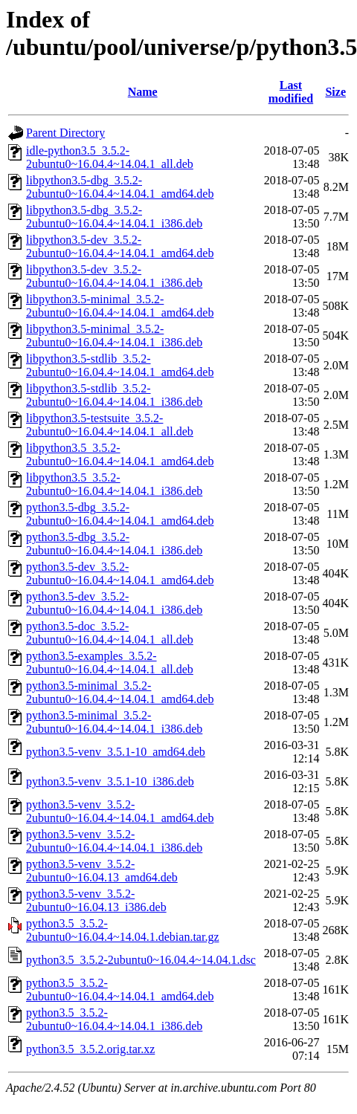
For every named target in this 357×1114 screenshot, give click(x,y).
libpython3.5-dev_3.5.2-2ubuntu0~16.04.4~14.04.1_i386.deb (114, 276)
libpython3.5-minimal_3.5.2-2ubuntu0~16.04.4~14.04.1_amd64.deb (119, 306)
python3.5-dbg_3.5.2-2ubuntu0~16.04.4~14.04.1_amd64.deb (119, 514)
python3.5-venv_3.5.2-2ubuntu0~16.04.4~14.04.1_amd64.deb (119, 811)
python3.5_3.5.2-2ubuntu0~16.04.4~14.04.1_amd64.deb (119, 990)
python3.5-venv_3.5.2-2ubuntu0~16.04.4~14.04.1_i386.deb (114, 841)
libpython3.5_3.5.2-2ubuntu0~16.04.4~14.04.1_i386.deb (114, 484)
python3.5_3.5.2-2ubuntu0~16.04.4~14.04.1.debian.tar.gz (122, 930)
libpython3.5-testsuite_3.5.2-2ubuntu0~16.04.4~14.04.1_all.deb (109, 425)
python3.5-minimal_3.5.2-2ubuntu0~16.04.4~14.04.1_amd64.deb (119, 692)
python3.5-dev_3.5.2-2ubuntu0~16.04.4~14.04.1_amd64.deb (119, 573)
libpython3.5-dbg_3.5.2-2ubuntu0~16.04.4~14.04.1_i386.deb (114, 217)
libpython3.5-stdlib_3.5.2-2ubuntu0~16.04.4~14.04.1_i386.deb (114, 395)
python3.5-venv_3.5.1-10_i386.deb (110, 781)
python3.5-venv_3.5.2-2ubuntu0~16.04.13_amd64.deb (102, 871)
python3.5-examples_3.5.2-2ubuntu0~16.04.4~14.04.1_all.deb (109, 663)
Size (335, 91)
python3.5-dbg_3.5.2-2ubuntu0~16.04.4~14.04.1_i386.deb (114, 544)
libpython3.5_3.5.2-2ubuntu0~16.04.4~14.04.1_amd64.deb (119, 454)
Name (143, 91)
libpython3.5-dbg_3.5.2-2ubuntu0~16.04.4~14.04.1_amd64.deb (119, 187)
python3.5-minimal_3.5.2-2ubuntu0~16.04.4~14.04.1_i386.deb (114, 722)
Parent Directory (65, 132)
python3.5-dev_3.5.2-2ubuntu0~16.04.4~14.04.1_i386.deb (114, 603)
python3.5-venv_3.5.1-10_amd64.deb (115, 751)
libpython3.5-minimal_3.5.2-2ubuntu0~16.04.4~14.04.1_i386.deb (114, 336)
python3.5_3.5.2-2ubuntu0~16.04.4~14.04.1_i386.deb (114, 1019)
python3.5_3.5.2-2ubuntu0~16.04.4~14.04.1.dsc (141, 959)
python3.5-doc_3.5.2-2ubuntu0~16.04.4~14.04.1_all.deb (109, 633)
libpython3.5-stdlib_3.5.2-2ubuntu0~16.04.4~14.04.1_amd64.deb (119, 365)
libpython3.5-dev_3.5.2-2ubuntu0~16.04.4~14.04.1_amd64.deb (119, 246)
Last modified (290, 92)
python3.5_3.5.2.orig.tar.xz (90, 1049)
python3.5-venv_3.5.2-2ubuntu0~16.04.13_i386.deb (96, 900)
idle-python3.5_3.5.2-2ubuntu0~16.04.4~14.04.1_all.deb (109, 157)
